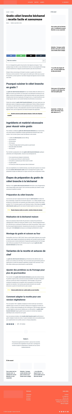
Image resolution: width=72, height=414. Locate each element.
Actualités (30, 2)
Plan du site (65, 398)
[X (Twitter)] (31, 55)
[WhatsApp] (21, 55)
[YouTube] (67, 411)
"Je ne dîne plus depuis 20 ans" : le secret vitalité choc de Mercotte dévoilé (58, 69)
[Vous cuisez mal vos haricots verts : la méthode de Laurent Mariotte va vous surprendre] (12, 366)
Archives (28, 398)
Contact (66, 394)
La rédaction (65, 396)
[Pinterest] (65, 411)
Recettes (36, 2)
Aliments (42, 2)
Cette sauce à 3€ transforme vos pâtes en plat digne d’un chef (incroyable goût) (58, 90)
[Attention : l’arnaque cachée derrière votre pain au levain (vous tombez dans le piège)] (26, 366)
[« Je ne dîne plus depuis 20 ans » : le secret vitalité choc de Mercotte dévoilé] (40, 366)
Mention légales (64, 403)
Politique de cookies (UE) (62, 401)
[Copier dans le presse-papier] (41, 55)
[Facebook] (11, 55)
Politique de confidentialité (62, 400)
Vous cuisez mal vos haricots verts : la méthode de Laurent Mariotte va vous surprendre (11, 375)
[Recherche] (65, 2)
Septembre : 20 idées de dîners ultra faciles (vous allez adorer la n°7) (57, 110)
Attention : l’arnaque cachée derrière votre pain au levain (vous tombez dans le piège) (58, 49)
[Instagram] (63, 411)
